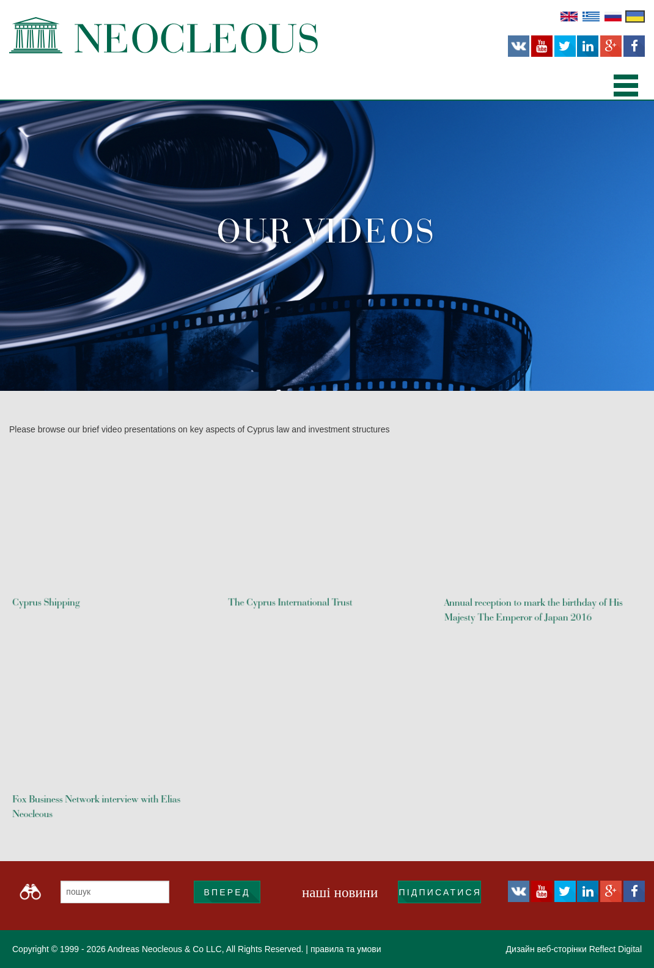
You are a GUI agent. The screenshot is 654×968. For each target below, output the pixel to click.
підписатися (440, 892)
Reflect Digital (615, 949)
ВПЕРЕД (227, 892)
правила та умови (345, 949)
